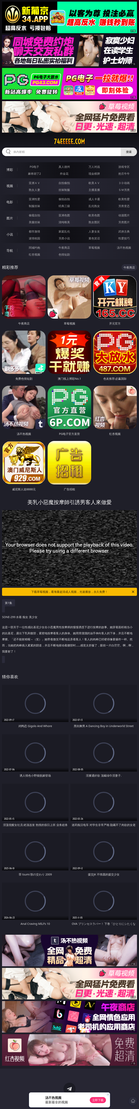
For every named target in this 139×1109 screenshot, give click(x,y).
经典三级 (64, 206)
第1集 (8, 603)
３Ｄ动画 (124, 183)
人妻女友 (94, 231)
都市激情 (34, 231)
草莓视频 (94, 247)
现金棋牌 (94, 173)
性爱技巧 (124, 238)
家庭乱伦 (64, 231)
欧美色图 (94, 215)
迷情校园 (34, 238)
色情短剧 (64, 254)
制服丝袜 (34, 206)
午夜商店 (64, 247)
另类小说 (64, 238)
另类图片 (124, 222)
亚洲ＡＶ (34, 183)
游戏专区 (124, 167)
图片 (9, 218)
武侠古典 (124, 231)
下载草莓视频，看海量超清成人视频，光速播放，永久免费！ (83, 591)
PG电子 (34, 167)
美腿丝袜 (34, 222)
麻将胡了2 (34, 173)
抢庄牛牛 (124, 173)
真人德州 (64, 167)
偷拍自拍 (64, 199)
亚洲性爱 (34, 199)
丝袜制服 (64, 190)
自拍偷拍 (64, 183)
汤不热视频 (124, 247)
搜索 (129, 152)
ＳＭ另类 (124, 190)
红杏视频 (34, 254)
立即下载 (98, 1100)
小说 (9, 234)
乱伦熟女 (94, 206)
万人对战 (94, 167)
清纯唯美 (64, 222)
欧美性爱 (124, 199)
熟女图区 (94, 222)
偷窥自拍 (34, 215)
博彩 (9, 169)
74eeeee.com (69, 141)
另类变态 (124, 206)
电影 (9, 202)
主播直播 (94, 190)
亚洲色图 (64, 215)
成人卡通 (94, 199)
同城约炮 (34, 247)
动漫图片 (124, 215)
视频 (9, 186)
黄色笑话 (94, 238)
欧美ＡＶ (94, 183)
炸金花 (64, 173)
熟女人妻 (34, 190)
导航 (9, 250)
